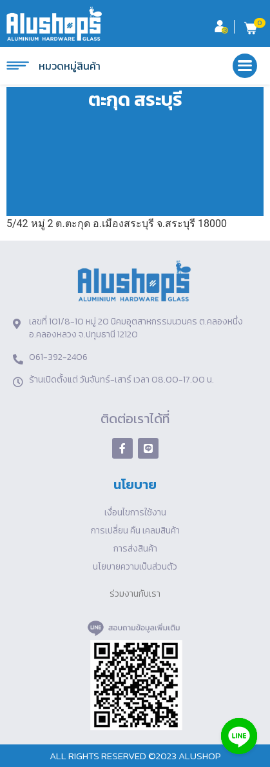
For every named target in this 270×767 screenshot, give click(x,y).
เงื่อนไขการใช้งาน (135, 512)
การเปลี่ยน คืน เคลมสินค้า (135, 530)
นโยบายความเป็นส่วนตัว (135, 566)
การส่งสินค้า (135, 548)
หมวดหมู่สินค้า (53, 66)
